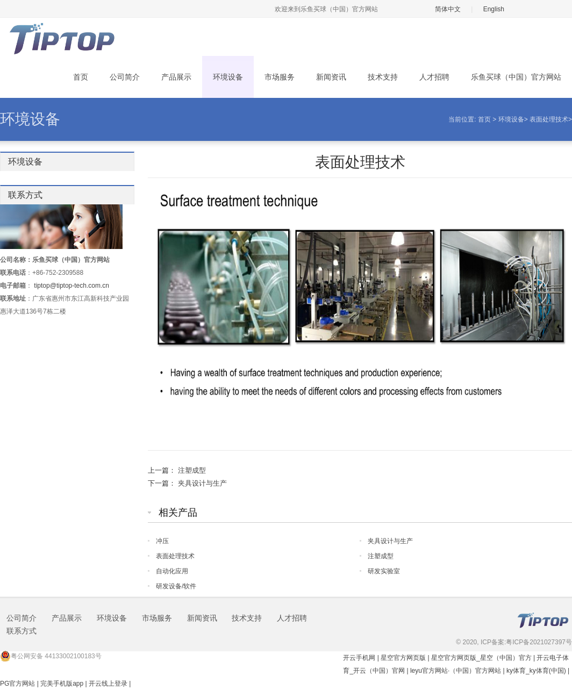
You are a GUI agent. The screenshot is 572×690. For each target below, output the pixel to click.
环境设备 (228, 77)
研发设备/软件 (176, 586)
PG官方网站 (17, 683)
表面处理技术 (549, 119)
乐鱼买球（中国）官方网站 (516, 77)
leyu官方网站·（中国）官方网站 (455, 670)
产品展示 (176, 77)
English (493, 9)
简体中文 (448, 9)
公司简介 (125, 77)
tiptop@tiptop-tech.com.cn (71, 285)
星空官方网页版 (403, 657)
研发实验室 (384, 571)
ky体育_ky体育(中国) (536, 670)
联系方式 (21, 631)
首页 (80, 77)
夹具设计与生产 (202, 483)
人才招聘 (434, 77)
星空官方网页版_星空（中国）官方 (481, 657)
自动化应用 (172, 571)
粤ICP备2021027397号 (539, 642)
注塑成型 (192, 470)
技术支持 (383, 77)
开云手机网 (359, 657)
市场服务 (279, 77)
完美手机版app (61, 683)
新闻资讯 (331, 77)
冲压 (162, 541)
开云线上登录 (108, 683)
